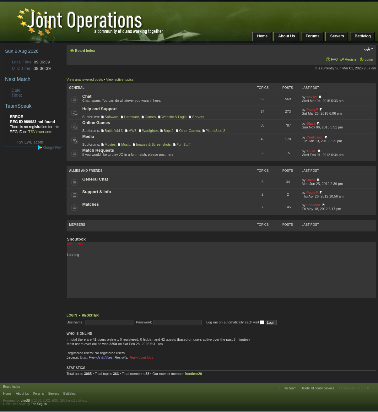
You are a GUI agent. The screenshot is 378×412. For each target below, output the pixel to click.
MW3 (132, 131)
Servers (198, 117)
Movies (110, 144)
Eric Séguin (39, 404)
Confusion (314, 137)
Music (125, 144)
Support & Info (96, 191)
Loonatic (313, 205)
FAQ (334, 59)
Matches (90, 204)
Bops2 (168, 131)
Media (88, 136)
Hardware (131, 117)
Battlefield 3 (113, 131)
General (76, 87)
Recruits (121, 357)
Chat (86, 96)
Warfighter (150, 131)
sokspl (311, 97)
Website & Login (173, 117)
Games (150, 117)
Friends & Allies (101, 357)
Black (311, 123)
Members (77, 224)
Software (111, 117)
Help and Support (99, 108)
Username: (75, 322)
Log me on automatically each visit (235, 322)
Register (351, 59)
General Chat (95, 179)
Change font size (368, 49)
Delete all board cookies (317, 388)
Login (368, 59)
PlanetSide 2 (215, 131)
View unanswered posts (85, 79)
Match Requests (98, 150)
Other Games (189, 131)
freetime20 (193, 374)
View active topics (119, 79)
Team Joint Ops (141, 357)
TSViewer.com (40, 132)
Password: (144, 322)
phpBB (25, 400)
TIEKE (311, 151)
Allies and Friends (85, 170)
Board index (85, 50)
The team (289, 388)
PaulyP (312, 109)
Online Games (96, 122)
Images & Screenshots (153, 144)
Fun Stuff (183, 144)
